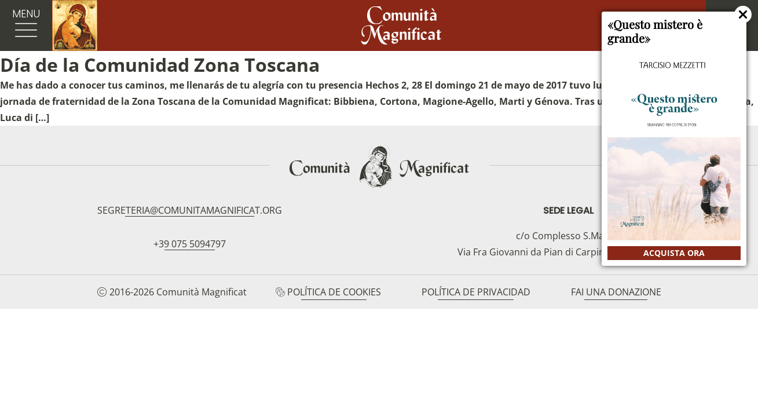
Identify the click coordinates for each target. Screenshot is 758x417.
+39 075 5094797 (189, 243)
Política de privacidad (476, 292)
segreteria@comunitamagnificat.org (189, 210)
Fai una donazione (616, 292)
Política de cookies (334, 292)
